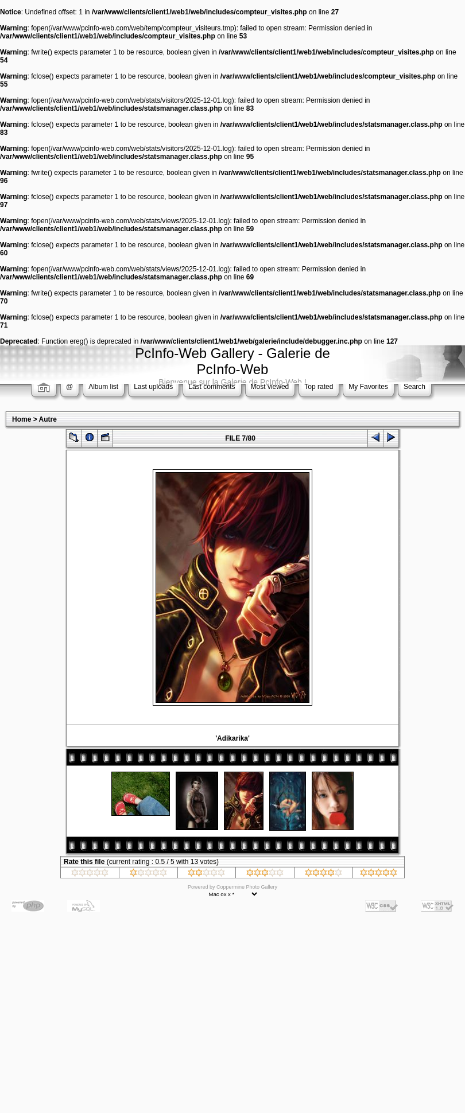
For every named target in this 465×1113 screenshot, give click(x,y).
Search (414, 387)
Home (21, 419)
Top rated (318, 387)
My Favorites (368, 387)
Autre (48, 419)
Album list (103, 387)
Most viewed (270, 387)
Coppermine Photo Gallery (246, 887)
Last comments (211, 387)
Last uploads (153, 387)
